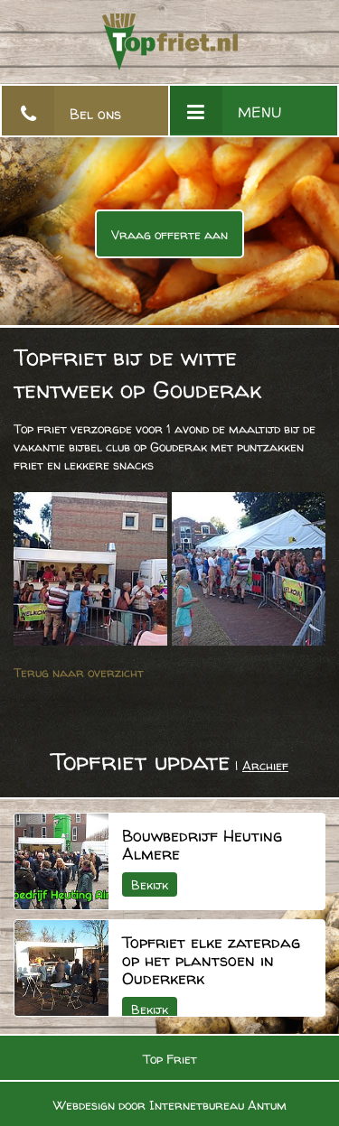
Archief (265, 765)
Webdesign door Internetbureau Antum (170, 1104)
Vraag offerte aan (169, 234)
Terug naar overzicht (79, 672)
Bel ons (95, 114)
